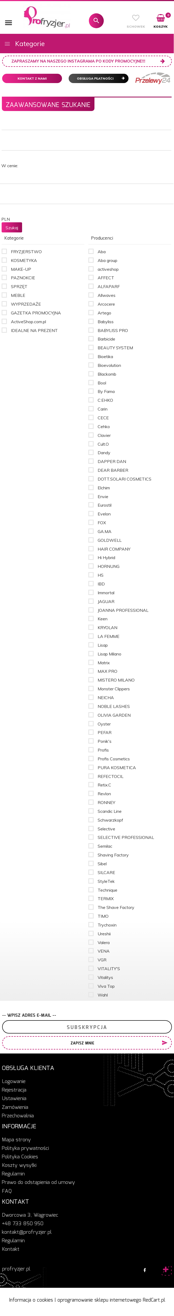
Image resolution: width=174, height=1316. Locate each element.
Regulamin (13, 1174)
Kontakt (10, 1249)
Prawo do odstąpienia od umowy (38, 1183)
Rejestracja (14, 1090)
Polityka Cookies (20, 1157)
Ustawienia (14, 1099)
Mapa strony (16, 1140)
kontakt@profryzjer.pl (27, 1232)
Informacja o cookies (31, 1300)
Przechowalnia (18, 1116)
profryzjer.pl (16, 1269)
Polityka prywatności (25, 1149)
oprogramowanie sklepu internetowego (99, 1300)
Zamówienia (15, 1108)
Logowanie (14, 1082)
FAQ (7, 1191)
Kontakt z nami (32, 78)
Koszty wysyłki (19, 1166)
